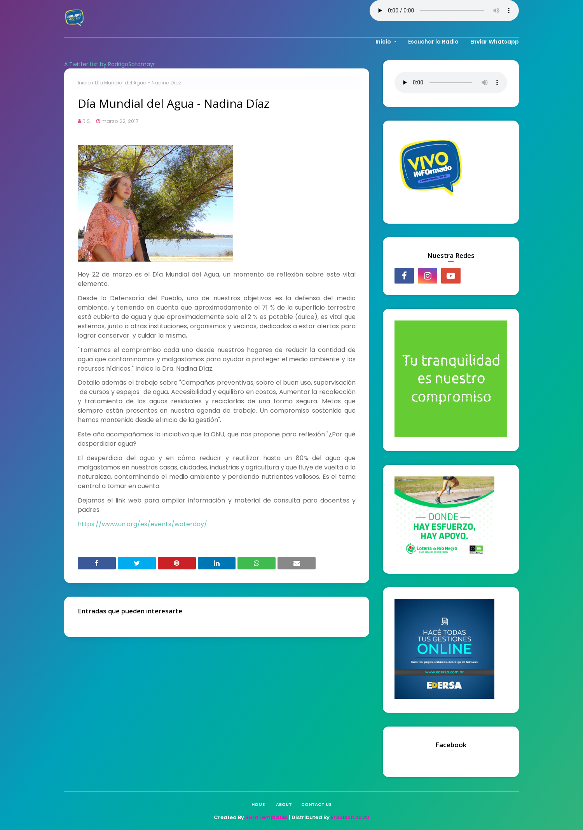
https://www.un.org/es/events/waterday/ (142, 524)
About (284, 804)
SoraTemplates (266, 817)
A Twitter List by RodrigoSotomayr (109, 64)
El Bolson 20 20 (350, 817)
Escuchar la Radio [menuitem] (433, 42)
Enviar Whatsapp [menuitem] (494, 42)
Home (258, 804)
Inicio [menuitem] (383, 42)
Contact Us (316, 804)
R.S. (86, 121)
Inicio (84, 82)
